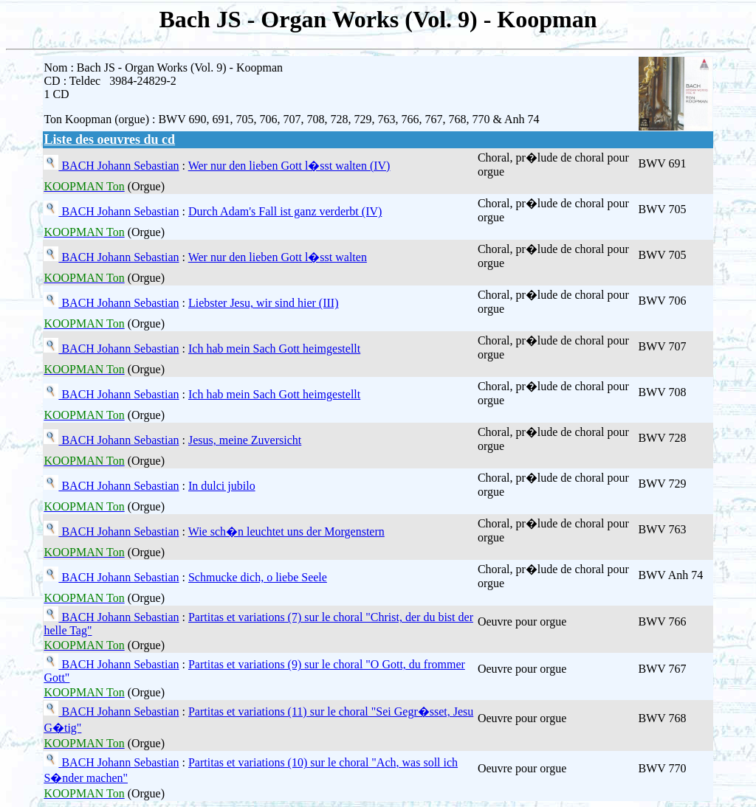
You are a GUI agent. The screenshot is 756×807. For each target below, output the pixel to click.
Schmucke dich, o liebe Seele (257, 577)
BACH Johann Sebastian (118, 165)
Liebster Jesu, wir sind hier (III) (263, 303)
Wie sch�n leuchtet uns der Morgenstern (286, 531)
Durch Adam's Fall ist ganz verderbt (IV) (285, 211)
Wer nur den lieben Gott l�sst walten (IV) (289, 165)
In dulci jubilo (221, 485)
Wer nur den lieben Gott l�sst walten (277, 257)
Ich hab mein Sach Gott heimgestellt (274, 348)
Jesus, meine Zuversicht (244, 440)
